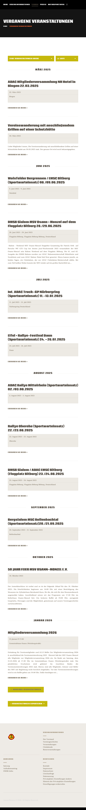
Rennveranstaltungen (51, 750)
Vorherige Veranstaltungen (26, 689)
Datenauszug (48, 776)
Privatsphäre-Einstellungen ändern (57, 779)
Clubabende (48, 747)
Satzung (6, 766)
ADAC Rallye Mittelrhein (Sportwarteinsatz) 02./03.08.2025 (43, 387)
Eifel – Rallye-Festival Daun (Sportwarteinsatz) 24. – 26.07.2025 (36, 338)
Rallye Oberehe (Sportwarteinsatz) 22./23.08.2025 (36, 428)
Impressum (47, 768)
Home (5, 26)
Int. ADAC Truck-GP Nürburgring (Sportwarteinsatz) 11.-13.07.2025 (35, 294)
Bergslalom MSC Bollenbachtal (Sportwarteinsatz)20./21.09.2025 (35, 522)
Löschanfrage (48, 774)
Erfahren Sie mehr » (18, 108)
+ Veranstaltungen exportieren (26, 704)
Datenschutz (48, 771)
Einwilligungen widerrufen (54, 784)
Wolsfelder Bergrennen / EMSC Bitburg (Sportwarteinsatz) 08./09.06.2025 (39, 181)
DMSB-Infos (8, 771)
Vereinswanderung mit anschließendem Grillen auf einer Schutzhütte (41, 128)
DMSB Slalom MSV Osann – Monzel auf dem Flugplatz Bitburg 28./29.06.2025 (42, 224)
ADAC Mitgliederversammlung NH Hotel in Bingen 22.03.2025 (41, 84)
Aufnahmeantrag (10, 768)
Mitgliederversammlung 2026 (32, 633)
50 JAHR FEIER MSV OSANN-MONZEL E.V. (38, 570)
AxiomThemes (9, 800)
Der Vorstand (48, 739)
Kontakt (46, 766)
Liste (61, 58)
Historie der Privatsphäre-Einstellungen (59, 781)
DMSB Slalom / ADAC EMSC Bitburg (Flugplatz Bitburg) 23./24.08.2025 (36, 472)
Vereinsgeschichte (50, 742)
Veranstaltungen (49, 744)
